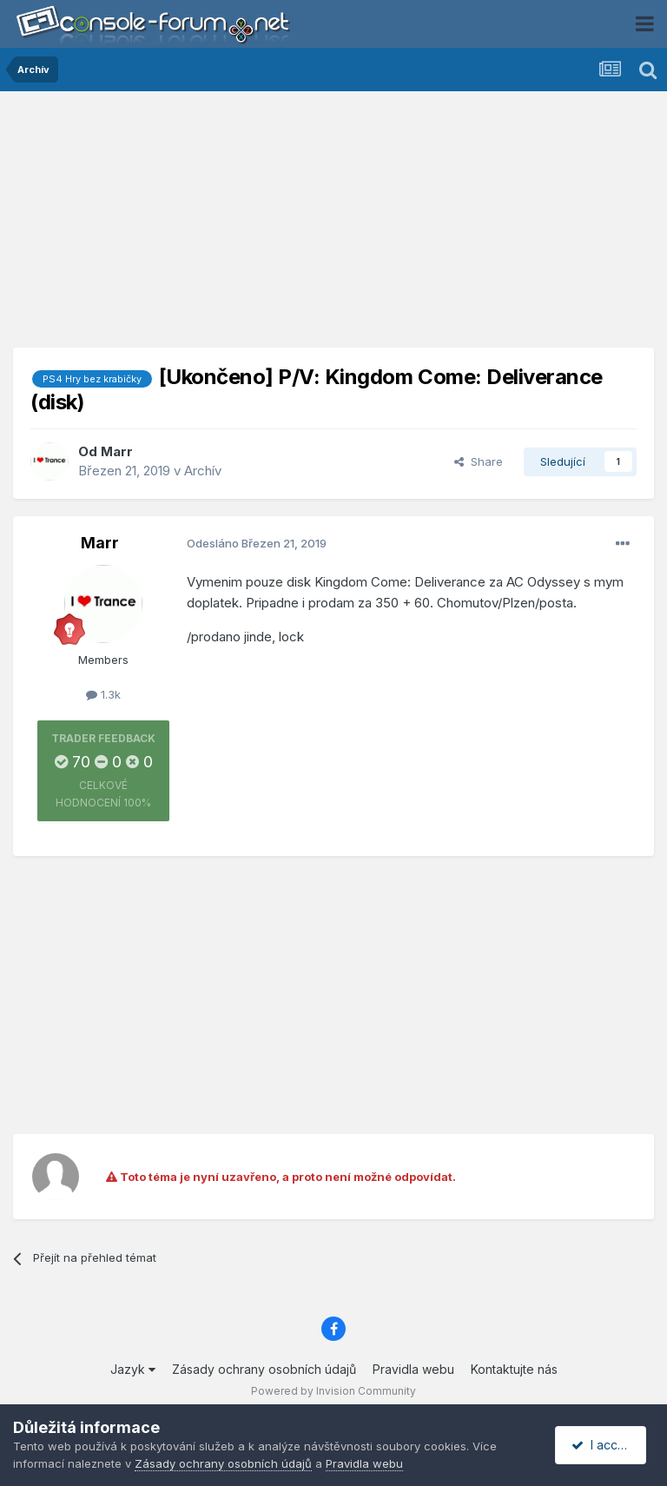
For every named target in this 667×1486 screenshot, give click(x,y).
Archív (202, 470)
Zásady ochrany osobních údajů (264, 1369)
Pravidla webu (413, 1369)
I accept (603, 1444)
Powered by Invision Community (333, 1390)
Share (478, 461)
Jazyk (132, 1369)
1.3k (103, 694)
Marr (117, 451)
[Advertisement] (333, 226)
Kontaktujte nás (514, 1369)
